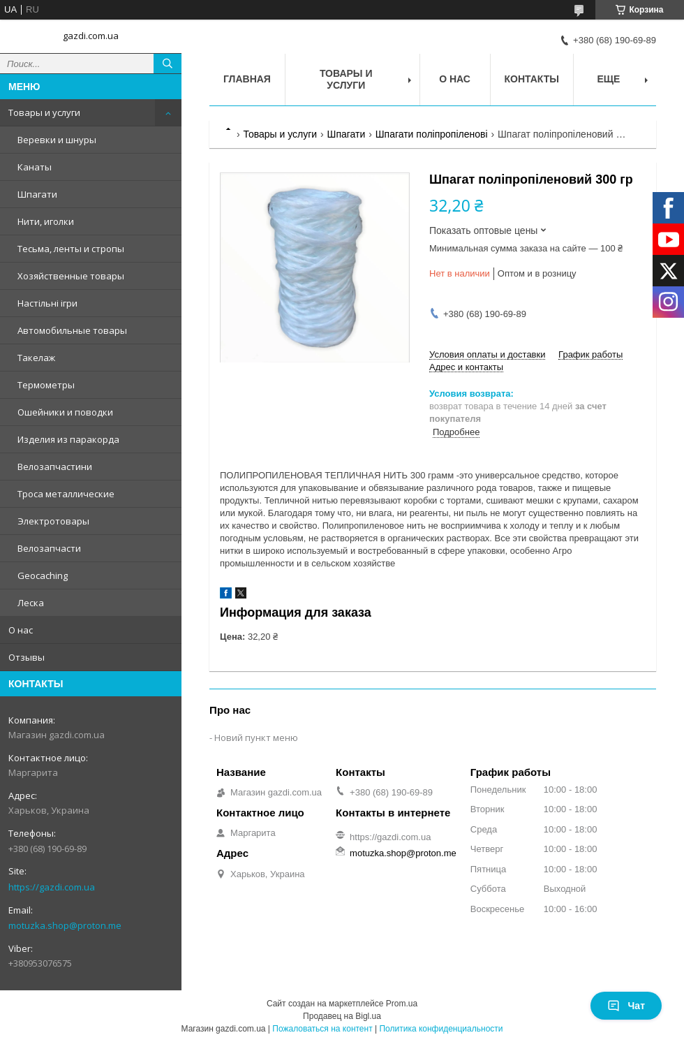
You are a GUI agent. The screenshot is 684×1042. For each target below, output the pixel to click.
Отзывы (26, 657)
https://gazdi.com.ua (51, 887)
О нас (20, 630)
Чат (626, 1005)
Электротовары (53, 521)
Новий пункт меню (256, 737)
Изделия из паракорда (68, 439)
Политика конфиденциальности (441, 1029)
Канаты (34, 167)
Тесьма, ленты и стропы (70, 248)
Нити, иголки (45, 221)
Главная (247, 79)
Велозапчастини (54, 466)
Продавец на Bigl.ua (342, 1016)
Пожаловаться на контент (322, 1029)
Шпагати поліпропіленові (432, 134)
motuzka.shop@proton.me (64, 925)
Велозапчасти (49, 548)
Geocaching (42, 575)
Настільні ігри (47, 303)
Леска (30, 602)
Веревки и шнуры (56, 139)
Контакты (532, 79)
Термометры (46, 385)
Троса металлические (65, 493)
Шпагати (37, 194)
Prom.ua (401, 1003)
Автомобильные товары (72, 330)
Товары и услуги (44, 112)
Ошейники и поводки (65, 412)
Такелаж (36, 357)
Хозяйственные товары (70, 276)
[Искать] (167, 63)
